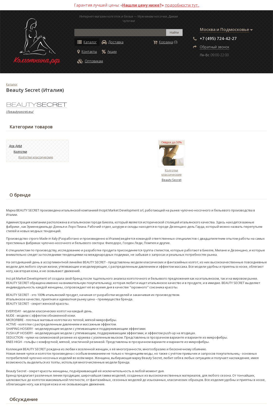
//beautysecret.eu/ (20, 111)
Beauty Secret (171, 180)
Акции (109, 51)
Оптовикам (90, 61)
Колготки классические (36, 157)
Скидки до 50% (171, 142)
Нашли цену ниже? (141, 5)
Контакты (87, 51)
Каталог (87, 42)
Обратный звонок (214, 47)
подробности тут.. (182, 5)
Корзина (163, 42)
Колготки (20, 151)
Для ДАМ (15, 146)
